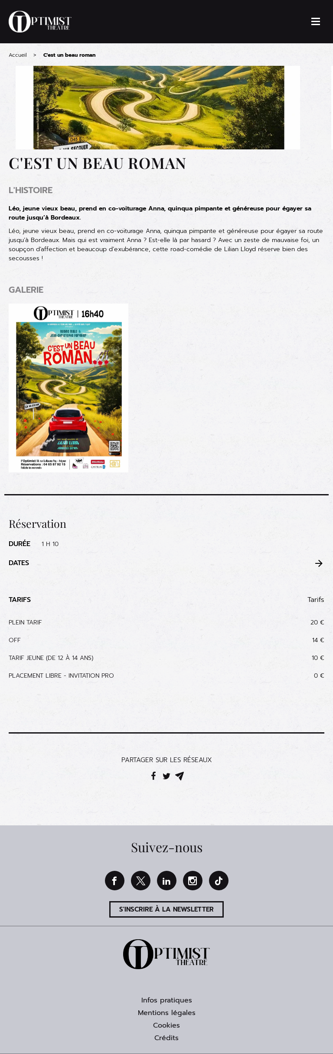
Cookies (166, 1025)
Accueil (18, 55)
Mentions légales (167, 1013)
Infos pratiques (166, 1000)
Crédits (166, 1038)
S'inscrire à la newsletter (166, 909)
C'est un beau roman (69, 55)
